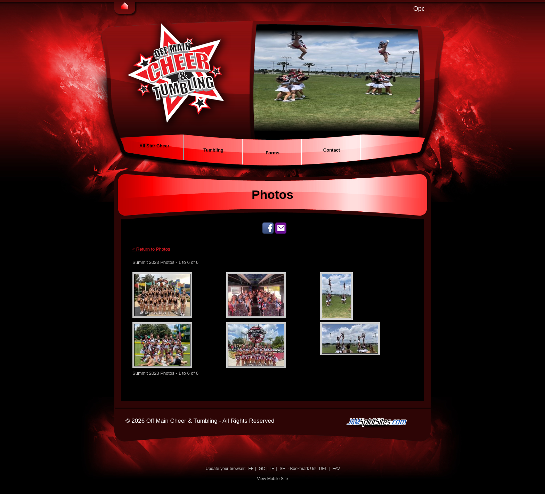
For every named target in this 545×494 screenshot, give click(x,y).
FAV (336, 468)
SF (282, 468)
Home (124, 7)
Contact (331, 150)
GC (262, 468)
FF (250, 468)
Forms (272, 152)
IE (272, 468)
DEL (323, 468)
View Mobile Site (272, 478)
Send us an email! (280, 228)
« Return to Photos (151, 249)
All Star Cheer (154, 145)
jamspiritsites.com (386, 436)
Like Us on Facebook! (268, 228)
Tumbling (213, 150)
